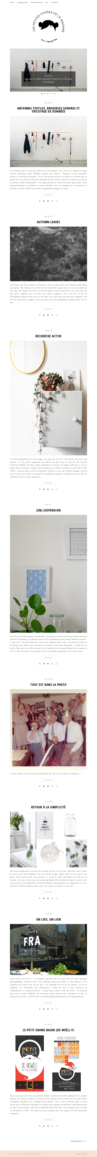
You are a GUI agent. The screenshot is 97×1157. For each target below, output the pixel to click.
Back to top (81, 1154)
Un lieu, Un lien (48, 919)
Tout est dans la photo (48, 684)
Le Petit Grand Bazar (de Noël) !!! (48, 1030)
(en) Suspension (48, 510)
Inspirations (22, 2)
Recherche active (48, 336)
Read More (48, 195)
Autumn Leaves (48, 221)
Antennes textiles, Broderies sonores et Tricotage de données (48, 110)
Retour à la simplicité (48, 807)
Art (46, 2)
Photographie (37, 2)
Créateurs (48, 76)
